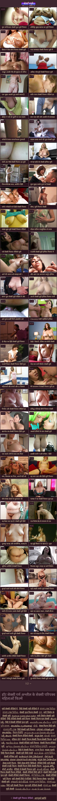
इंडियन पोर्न (16, 739)
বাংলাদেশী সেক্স (9, 729)
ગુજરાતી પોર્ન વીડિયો (19, 782)
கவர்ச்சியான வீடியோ (40, 722)
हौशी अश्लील (7, 769)
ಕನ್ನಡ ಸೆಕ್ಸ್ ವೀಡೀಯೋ (47, 759)
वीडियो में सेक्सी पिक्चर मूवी (25, 769)
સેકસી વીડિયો (43, 769)
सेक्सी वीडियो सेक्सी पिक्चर (19, 775)
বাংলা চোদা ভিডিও (37, 782)
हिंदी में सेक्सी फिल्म (26, 750)
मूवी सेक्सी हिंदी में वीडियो (21, 779)
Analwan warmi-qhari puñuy (24, 716)
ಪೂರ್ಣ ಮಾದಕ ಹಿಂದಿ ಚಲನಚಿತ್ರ (23, 759)
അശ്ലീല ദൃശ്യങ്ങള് (21, 726)
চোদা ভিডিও (50, 753)
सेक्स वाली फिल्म (10, 763)
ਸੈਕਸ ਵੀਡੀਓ (18, 732)
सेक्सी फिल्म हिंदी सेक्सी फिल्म (30, 766)
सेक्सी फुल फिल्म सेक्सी (29, 712)
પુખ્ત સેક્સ (38, 753)
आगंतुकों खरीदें (40, 798)
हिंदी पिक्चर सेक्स (39, 779)
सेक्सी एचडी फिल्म (9, 766)
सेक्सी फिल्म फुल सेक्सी (40, 719)
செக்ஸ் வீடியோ (22, 789)
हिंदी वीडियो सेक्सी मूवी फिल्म (18, 719)
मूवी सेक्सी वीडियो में (10, 709)
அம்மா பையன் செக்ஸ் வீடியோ (39, 732)
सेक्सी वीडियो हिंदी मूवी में (32, 772)
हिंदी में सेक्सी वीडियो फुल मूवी (17, 722)
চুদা (41, 712)
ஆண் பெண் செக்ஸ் (40, 789)
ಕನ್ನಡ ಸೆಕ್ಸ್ (39, 736)
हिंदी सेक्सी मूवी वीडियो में (29, 709)
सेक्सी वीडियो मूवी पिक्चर (29, 743)
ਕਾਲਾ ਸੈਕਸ (39, 750)
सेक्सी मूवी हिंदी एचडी (24, 753)
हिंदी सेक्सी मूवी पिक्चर (26, 729)
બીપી (35, 726)
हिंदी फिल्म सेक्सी (8, 753)
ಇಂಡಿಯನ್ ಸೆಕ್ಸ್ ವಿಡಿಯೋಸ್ (31, 756)
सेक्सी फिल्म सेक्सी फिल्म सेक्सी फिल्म (37, 739)
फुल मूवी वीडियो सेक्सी (33, 785)
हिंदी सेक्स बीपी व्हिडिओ (26, 763)
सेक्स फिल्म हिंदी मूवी (47, 726)
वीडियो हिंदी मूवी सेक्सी (46, 763)
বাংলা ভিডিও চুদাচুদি (39, 746)
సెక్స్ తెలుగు (6, 736)
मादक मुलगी (50, 750)
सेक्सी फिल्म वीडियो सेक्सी (23, 736)
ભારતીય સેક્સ (12, 743)
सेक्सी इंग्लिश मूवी (11, 756)
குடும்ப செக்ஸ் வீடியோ (17, 746)
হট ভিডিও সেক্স (38, 775)
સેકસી (47, 736)
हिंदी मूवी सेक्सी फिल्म (15, 785)
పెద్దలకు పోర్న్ (48, 766)
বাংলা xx (47, 785)
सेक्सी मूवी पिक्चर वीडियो (28, 4)
